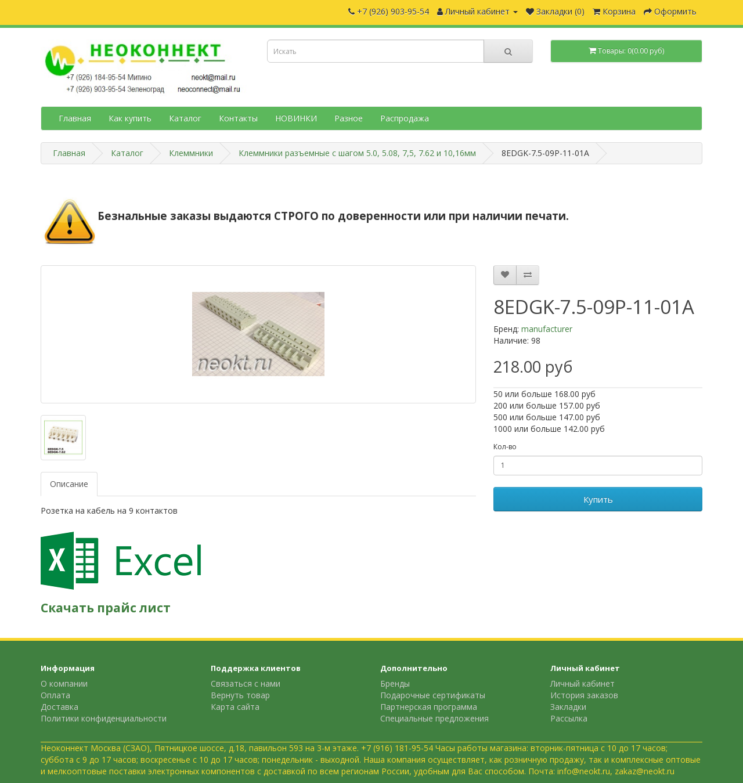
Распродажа (404, 118)
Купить (598, 499)
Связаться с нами (245, 683)
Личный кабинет (582, 683)
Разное (348, 118)
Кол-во (505, 447)
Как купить (130, 118)
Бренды (395, 683)
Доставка (59, 706)
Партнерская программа (428, 706)
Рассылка (568, 718)
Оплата (55, 695)
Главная (75, 118)
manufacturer (546, 328)
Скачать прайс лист (106, 608)
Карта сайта (235, 706)
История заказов (584, 695)
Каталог (185, 118)
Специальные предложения (434, 718)
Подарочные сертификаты (432, 695)
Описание (69, 483)
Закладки (568, 706)
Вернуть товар (240, 695)
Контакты (238, 118)
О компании (64, 683)
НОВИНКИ (296, 118)
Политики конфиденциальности (104, 718)
